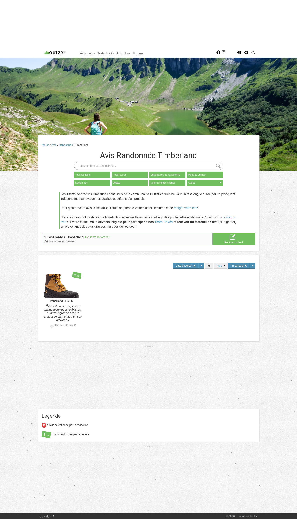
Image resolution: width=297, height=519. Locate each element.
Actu (119, 53)
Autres (205, 182)
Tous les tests (83, 174)
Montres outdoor (197, 174)
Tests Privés (105, 53)
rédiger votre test (185, 208)
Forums (138, 53)
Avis (54, 144)
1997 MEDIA (47, 516)
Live (128, 53)
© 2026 (230, 516)
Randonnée (66, 144)
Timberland (82, 144)
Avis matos (87, 53)
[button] (246, 52)
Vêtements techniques (162, 182)
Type (220, 265)
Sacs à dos (81, 182)
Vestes (116, 182)
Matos (46, 144)
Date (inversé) (185, 265)
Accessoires (119, 174)
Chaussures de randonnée (165, 174)
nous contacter (248, 516)
